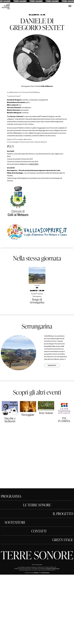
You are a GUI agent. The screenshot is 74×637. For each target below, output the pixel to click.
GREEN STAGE (62, 539)
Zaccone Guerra (45, 572)
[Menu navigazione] (70, 6)
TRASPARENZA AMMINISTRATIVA (52, 568)
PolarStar (36, 572)
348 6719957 (34, 164)
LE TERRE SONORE (37, 504)
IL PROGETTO (63, 513)
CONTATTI (38, 531)
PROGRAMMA (11, 496)
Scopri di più (52, 365)
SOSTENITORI (15, 522)
